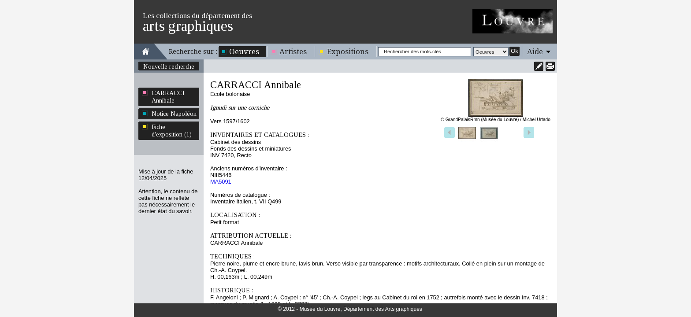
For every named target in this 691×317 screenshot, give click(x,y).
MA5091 (220, 181)
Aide (535, 51)
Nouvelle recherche (168, 66)
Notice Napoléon (174, 113)
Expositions (347, 51)
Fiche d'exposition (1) (172, 130)
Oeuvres (244, 51)
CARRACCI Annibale (168, 96)
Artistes (293, 51)
